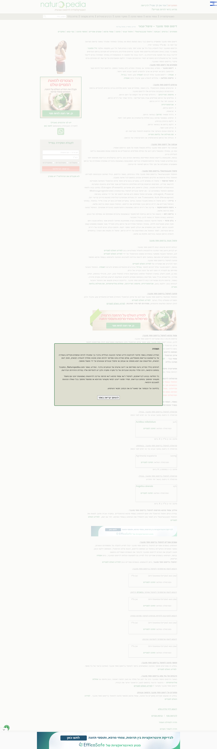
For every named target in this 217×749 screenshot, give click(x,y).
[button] (108, 397)
